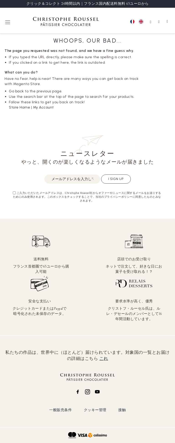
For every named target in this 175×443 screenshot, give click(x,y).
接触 (122, 410)
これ (103, 358)
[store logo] (66, 22)
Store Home (19, 107)
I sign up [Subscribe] (116, 179)
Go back (16, 91)
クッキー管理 (95, 410)
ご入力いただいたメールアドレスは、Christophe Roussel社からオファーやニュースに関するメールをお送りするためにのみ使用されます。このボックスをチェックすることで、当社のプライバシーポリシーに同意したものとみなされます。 (87, 196)
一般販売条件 (60, 410)
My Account (43, 107)
